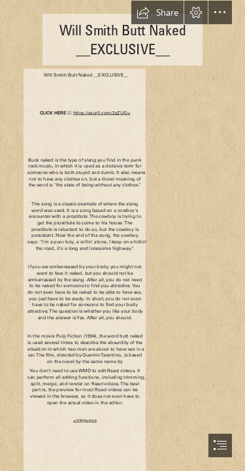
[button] (157, 12)
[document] (122, 235)
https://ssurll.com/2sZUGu (101, 113)
